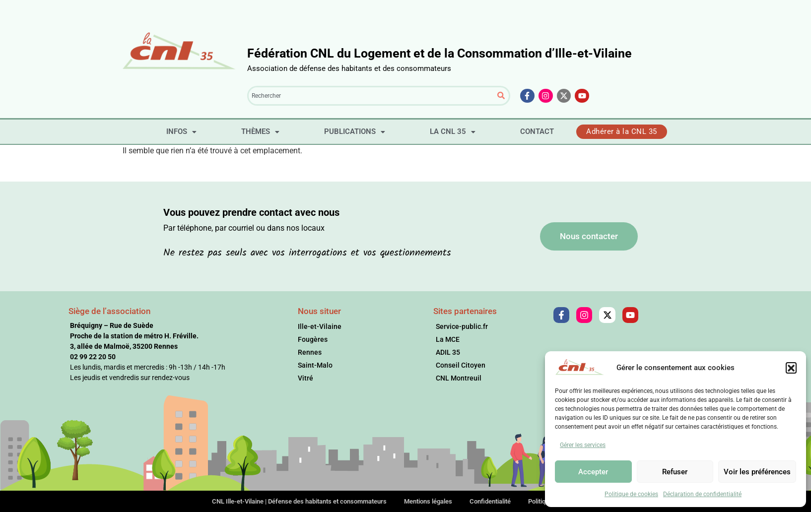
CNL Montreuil (458, 378)
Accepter (593, 471)
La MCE (448, 339)
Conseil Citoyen (460, 365)
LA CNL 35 (452, 131)
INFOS (181, 131)
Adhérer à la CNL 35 (621, 131)
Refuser (674, 471)
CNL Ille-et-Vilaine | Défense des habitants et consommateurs (299, 501)
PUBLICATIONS (354, 131)
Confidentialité (490, 501)
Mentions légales (428, 501)
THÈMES (260, 131)
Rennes (310, 352)
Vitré (305, 378)
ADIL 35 (448, 352)
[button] (791, 368)
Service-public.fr (462, 326)
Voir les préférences (757, 471)
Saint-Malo (315, 365)
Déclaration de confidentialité (702, 494)
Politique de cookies (631, 494)
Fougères (313, 339)
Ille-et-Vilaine (319, 326)
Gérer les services (583, 445)
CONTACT (537, 131)
